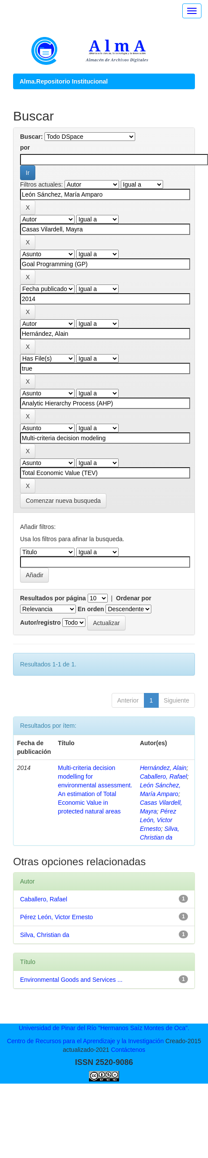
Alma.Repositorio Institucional (64, 81)
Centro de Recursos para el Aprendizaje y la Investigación (85, 1041)
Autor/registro (40, 622)
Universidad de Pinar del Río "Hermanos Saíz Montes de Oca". (104, 1027)
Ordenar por (133, 598)
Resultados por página (53, 598)
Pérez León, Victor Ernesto (158, 820)
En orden (91, 609)
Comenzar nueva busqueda (63, 500)
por (25, 147)
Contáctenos (128, 1049)
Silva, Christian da (44, 934)
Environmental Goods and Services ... (71, 979)
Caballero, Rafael (163, 776)
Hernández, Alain (163, 767)
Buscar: (31, 136)
